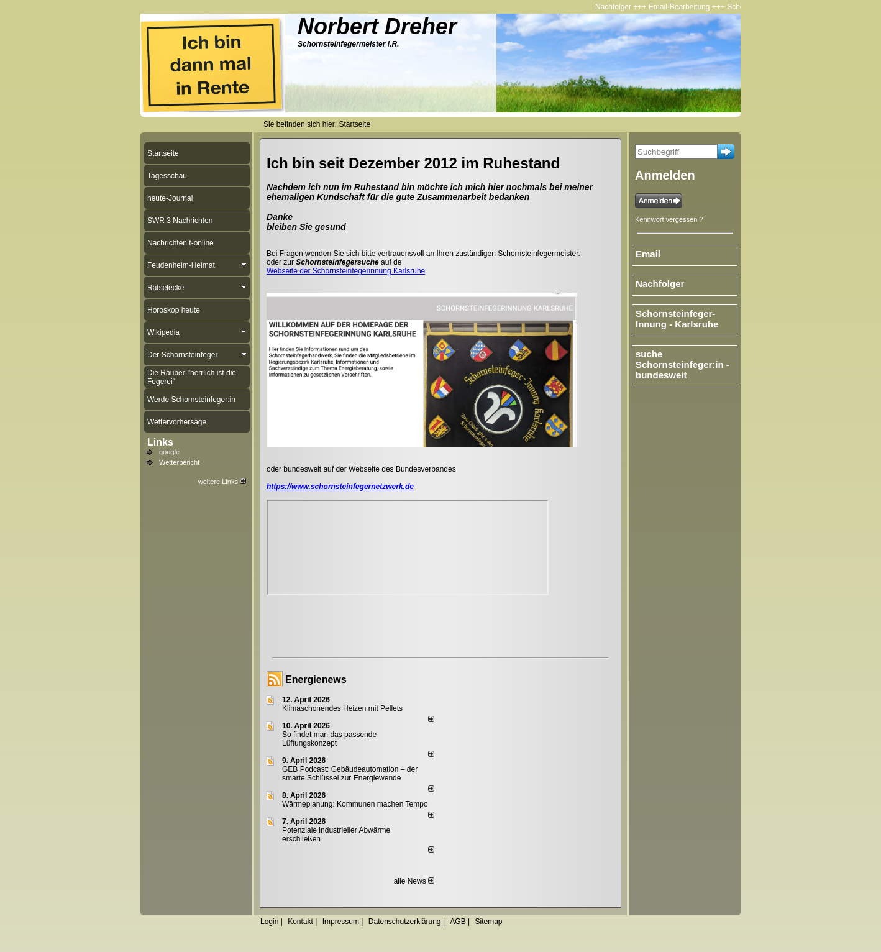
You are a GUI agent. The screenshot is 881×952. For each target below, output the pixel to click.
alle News (414, 881)
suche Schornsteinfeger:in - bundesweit (682, 364)
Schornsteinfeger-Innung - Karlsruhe (677, 318)
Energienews (316, 679)
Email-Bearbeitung (682, 6)
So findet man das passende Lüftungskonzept (329, 739)
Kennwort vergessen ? (669, 219)
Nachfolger (616, 6)
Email (648, 254)
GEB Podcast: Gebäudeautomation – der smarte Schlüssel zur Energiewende (350, 773)
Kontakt (300, 921)
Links (160, 442)
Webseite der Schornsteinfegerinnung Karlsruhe (346, 271)
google (169, 451)
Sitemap (488, 921)
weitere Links (222, 481)
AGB (457, 921)
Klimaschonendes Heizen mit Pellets (342, 708)
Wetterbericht (179, 462)
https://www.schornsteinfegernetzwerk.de (340, 486)
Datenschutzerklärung (404, 921)
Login (269, 921)
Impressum (340, 921)
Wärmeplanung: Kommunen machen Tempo (355, 804)
